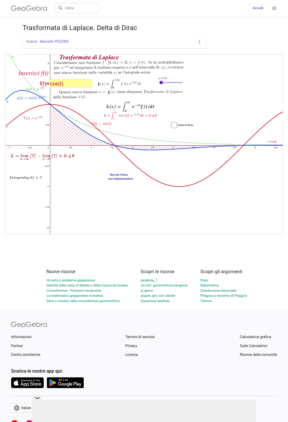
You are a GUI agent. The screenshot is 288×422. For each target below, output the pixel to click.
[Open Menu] (274, 8)
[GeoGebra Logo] (29, 8)
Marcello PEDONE (54, 41)
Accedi (258, 8)
